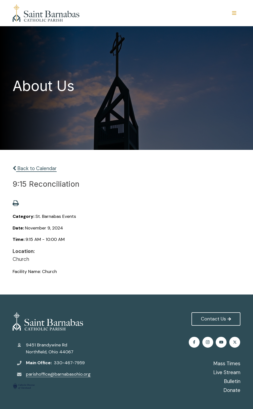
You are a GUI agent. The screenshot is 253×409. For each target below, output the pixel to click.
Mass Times (226, 363)
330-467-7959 (69, 363)
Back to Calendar (35, 168)
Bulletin (232, 381)
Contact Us (216, 319)
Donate (231, 390)
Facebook (194, 342)
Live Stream (226, 372)
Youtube (235, 342)
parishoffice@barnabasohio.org (58, 374)
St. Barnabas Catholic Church (48, 321)
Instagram (221, 342)
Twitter (208, 342)
